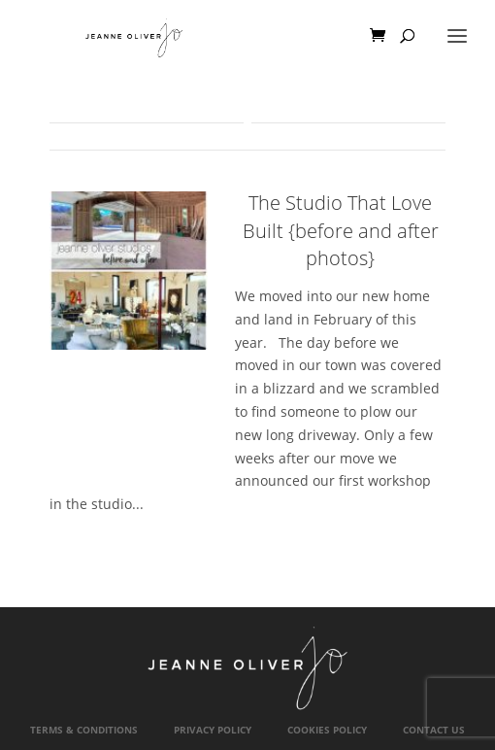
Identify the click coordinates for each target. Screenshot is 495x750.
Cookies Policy (327, 730)
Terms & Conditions (84, 730)
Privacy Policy (212, 730)
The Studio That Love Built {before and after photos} (341, 230)
